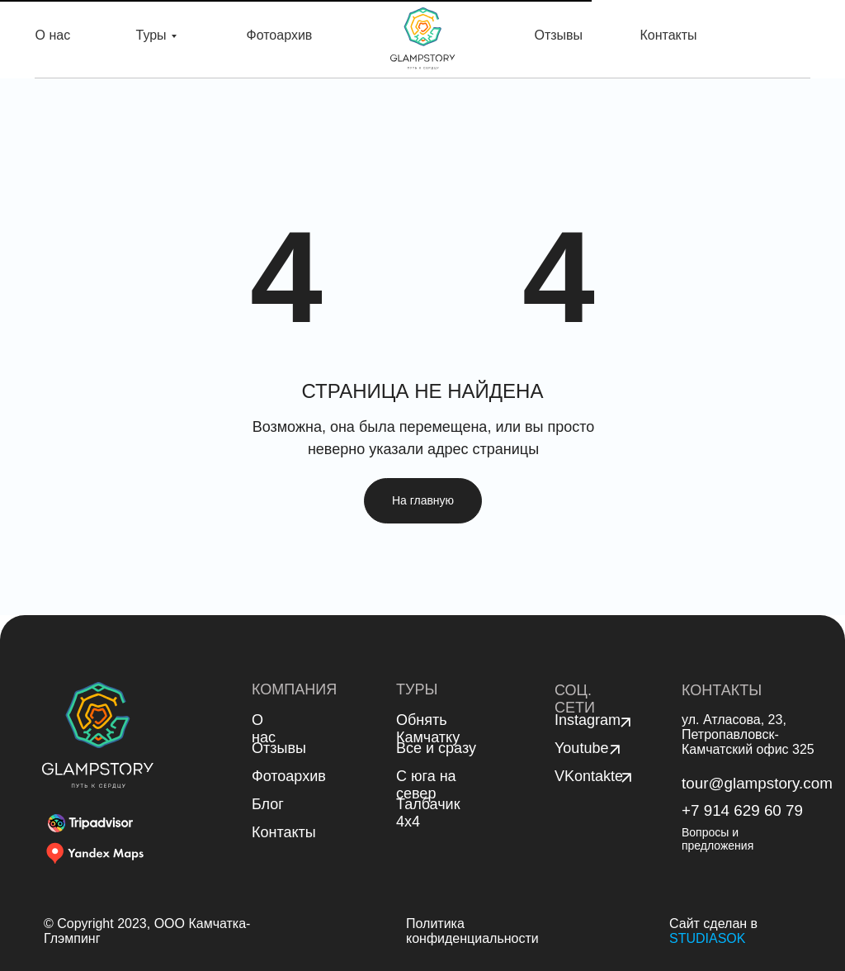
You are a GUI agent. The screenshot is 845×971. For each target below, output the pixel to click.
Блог (268, 804)
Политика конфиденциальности (472, 931)
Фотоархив (280, 35)
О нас (53, 35)
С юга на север (426, 785)
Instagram (588, 720)
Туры (151, 35)
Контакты (668, 35)
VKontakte (589, 776)
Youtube (581, 748)
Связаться (771, 38)
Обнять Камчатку (428, 729)
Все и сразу (436, 748)
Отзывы (559, 35)
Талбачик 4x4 (428, 813)
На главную (423, 500)
